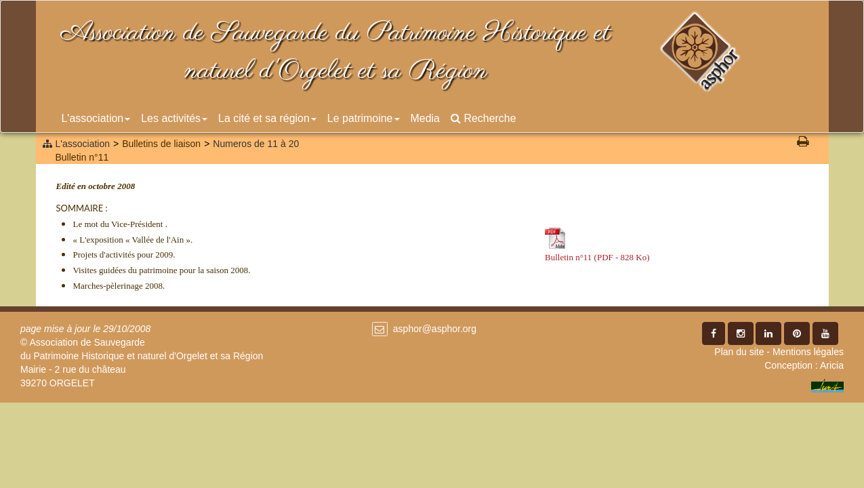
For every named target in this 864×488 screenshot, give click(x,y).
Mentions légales (808, 351)
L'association (96, 118)
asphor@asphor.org (434, 328)
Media (425, 118)
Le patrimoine (363, 118)
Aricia (832, 365)
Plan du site (739, 351)
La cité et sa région (267, 118)
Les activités (174, 118)
